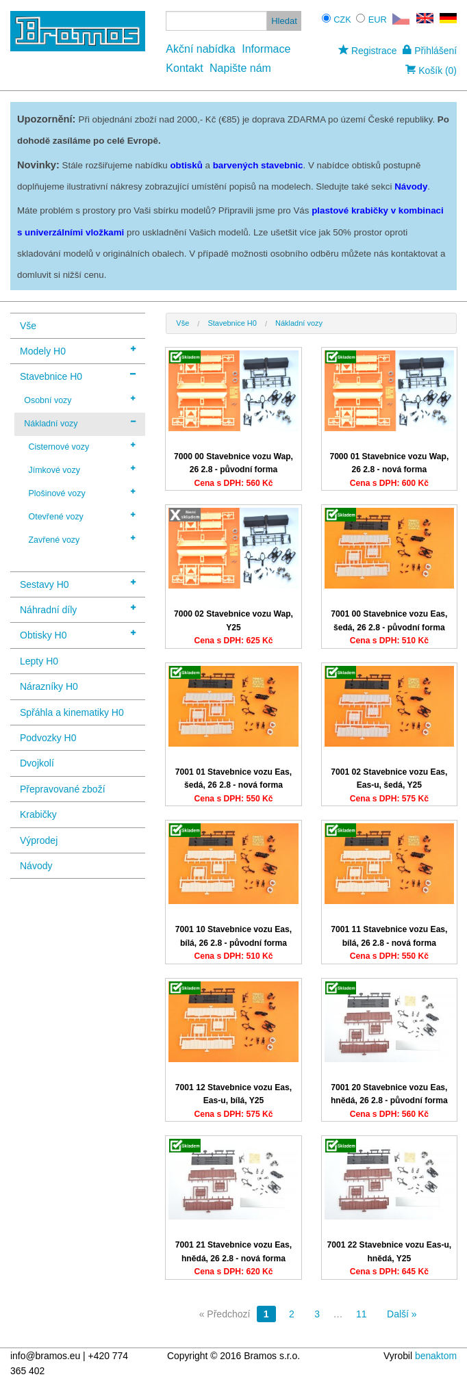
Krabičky (38, 814)
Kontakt (184, 68)
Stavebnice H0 (78, 375)
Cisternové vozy (82, 446)
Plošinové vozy (82, 492)
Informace (266, 49)
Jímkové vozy (82, 469)
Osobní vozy (80, 399)
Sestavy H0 (78, 583)
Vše (28, 325)
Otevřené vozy (82, 516)
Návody (36, 865)
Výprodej (39, 840)
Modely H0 (78, 350)
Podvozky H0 (48, 737)
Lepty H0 (39, 661)
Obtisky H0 (78, 634)
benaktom (436, 1355)
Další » (402, 1314)
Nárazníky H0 (49, 686)
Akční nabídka (200, 49)
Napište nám (240, 68)
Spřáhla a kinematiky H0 (72, 712)
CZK (342, 19)
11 (361, 1314)
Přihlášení (430, 50)
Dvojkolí (37, 763)
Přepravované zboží (62, 789)
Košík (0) (431, 70)
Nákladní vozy (80, 422)
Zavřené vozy (82, 539)
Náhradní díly (78, 608)
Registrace (367, 50)
